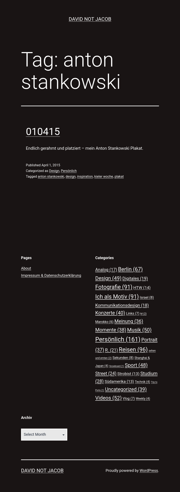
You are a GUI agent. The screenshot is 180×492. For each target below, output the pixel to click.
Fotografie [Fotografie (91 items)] (113, 287)
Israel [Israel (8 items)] (147, 297)
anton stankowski (51, 176)
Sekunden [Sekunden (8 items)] (123, 358)
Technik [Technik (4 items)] (142, 382)
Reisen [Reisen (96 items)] (133, 349)
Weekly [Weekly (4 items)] (143, 398)
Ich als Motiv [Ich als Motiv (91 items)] (117, 296)
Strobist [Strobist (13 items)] (128, 373)
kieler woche (103, 176)
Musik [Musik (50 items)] (139, 330)
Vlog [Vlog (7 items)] (129, 398)
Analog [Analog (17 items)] (106, 269)
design (70, 176)
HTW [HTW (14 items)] (142, 287)
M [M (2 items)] (143, 313)
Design (54, 171)
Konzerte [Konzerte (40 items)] (110, 313)
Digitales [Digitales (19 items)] (135, 278)
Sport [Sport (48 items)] (136, 365)
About (26, 268)
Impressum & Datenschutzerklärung (51, 275)
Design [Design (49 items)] (108, 278)
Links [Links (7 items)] (132, 313)
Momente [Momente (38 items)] (110, 330)
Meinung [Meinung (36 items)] (128, 321)
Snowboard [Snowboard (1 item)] (116, 366)
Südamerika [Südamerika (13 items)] (119, 381)
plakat (119, 176)
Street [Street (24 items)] (105, 373)
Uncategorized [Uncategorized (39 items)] (126, 389)
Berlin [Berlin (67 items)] (130, 269)
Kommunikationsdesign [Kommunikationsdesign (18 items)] (122, 305)
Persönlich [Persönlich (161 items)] (117, 339)
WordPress (149, 470)
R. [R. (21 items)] (111, 350)
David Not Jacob (90, 19)
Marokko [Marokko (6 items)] (104, 322)
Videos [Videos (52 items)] (108, 398)
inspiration (85, 176)
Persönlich (69, 171)
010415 (43, 132)
